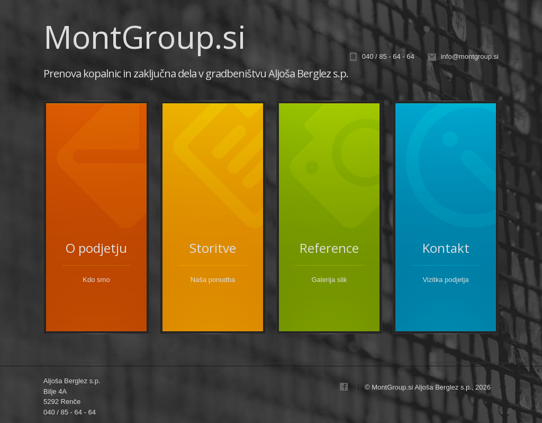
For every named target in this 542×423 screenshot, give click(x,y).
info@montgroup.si (470, 56)
